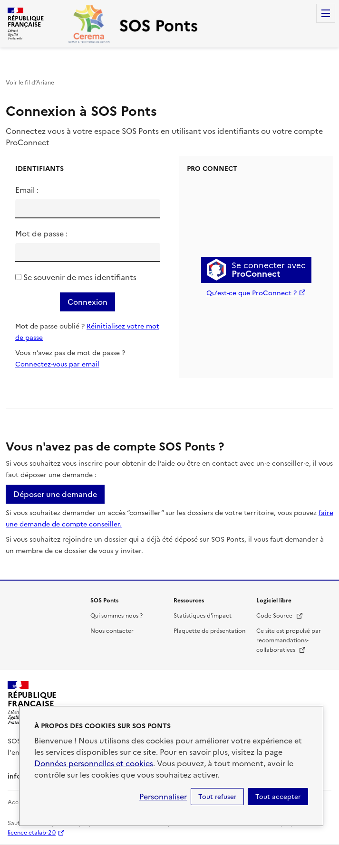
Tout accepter (277, 796)
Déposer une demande (55, 494)
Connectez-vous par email (57, 364)
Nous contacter (112, 631)
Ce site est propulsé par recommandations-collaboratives (288, 640)
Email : (27, 190)
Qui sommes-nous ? (116, 615)
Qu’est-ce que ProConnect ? (251, 293)
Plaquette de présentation (209, 631)
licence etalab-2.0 (32, 832)
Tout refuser (217, 796)
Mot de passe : (41, 233)
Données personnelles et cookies (93, 763)
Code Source (279, 615)
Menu (325, 13)
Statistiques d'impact (203, 615)
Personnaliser (163, 796)
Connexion (87, 302)
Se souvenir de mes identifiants (79, 277)
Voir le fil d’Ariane (30, 82)
